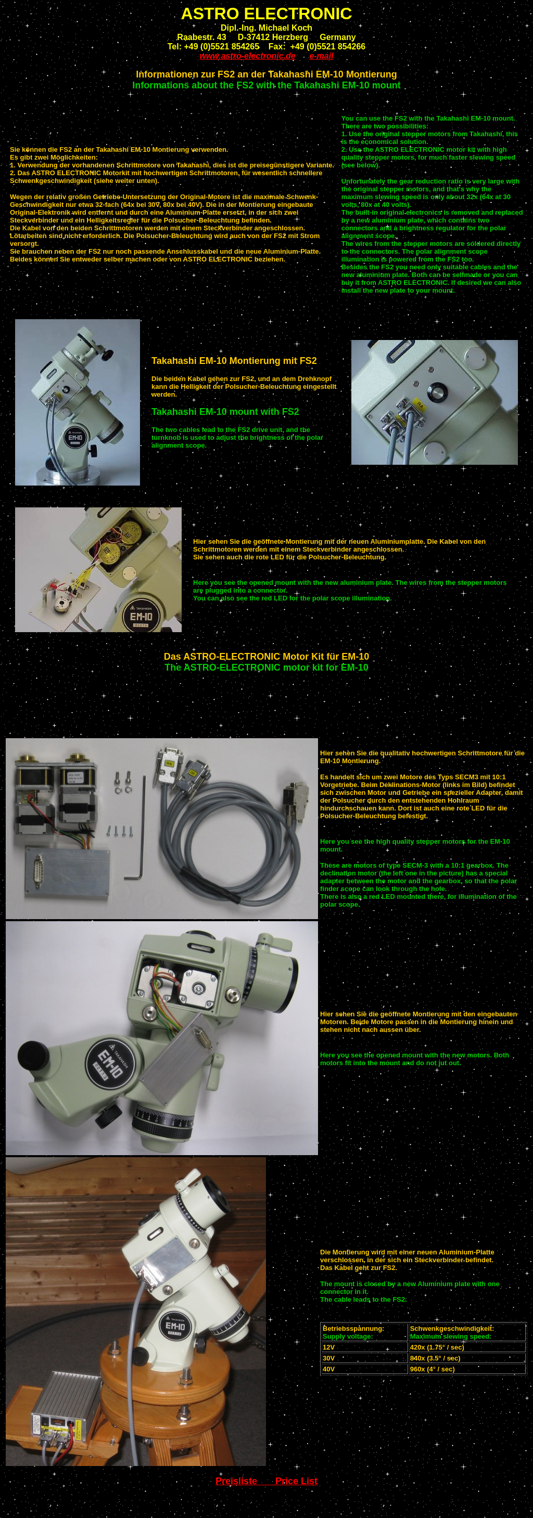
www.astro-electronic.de (247, 55)
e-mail (321, 55)
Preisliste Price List (266, 1481)
